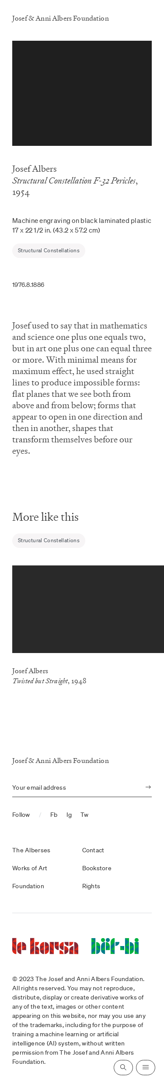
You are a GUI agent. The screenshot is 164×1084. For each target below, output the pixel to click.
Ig (69, 815)
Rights (91, 886)
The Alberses (31, 850)
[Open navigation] (145, 1067)
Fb (54, 815)
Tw (84, 815)
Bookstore (97, 868)
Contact (93, 850)
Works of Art (29, 868)
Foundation (28, 886)
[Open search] (123, 1067)
